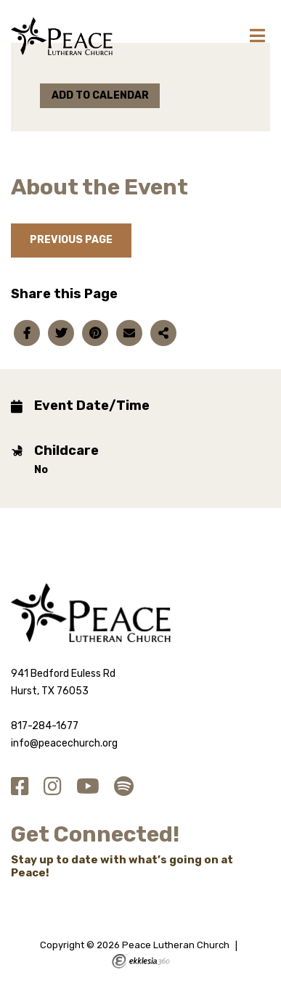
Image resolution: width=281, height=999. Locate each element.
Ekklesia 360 (141, 961)
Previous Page (71, 240)
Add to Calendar (100, 95)
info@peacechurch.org (64, 743)
